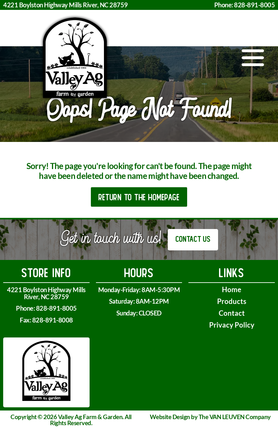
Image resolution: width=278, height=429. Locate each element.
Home (231, 289)
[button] (253, 58)
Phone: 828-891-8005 (244, 5)
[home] (75, 58)
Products (231, 301)
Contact (232, 313)
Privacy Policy (231, 325)
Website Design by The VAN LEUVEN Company (210, 416)
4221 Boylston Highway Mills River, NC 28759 (65, 5)
